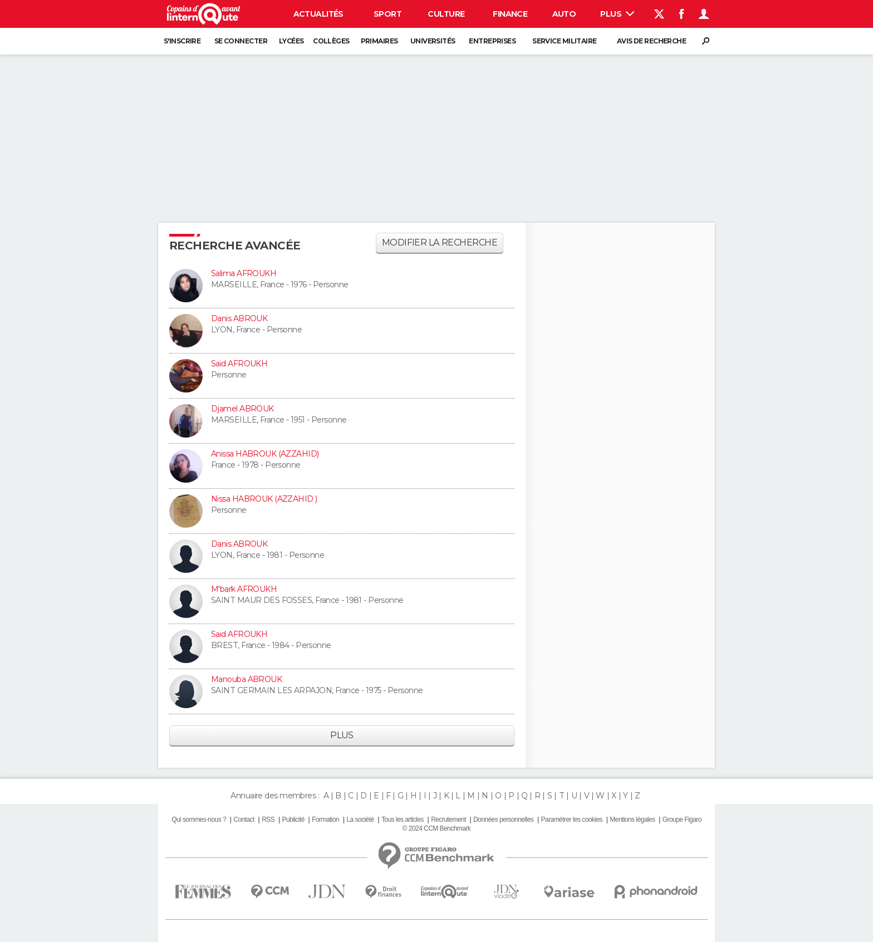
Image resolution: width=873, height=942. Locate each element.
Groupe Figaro (682, 819)
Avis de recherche (651, 41)
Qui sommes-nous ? (198, 819)
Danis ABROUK (239, 318)
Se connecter (240, 41)
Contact (243, 819)
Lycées (291, 41)
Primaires (379, 41)
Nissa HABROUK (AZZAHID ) (264, 499)
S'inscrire (182, 41)
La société (360, 819)
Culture (446, 14)
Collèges (331, 41)
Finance (510, 14)
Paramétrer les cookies (571, 819)
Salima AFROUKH (243, 273)
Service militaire (564, 41)
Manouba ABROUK (246, 679)
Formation (325, 819)
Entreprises (492, 41)
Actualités (318, 14)
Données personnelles (503, 819)
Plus (617, 14)
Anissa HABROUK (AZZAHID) (265, 454)
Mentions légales (632, 819)
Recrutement (448, 819)
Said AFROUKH (239, 364)
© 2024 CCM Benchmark (436, 828)
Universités (432, 41)
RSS (268, 819)
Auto (564, 14)
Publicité (293, 819)
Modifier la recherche (439, 242)
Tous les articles (402, 819)
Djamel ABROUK (242, 409)
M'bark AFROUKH (244, 589)
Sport (387, 14)
